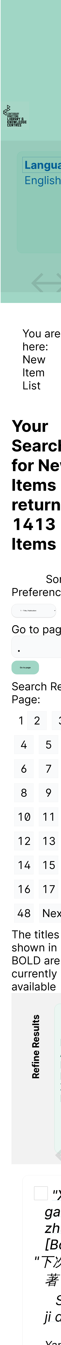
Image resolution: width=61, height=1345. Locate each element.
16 (24, 889)
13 (49, 840)
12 (24, 840)
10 (24, 816)
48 (24, 913)
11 (49, 816)
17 (49, 889)
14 (24, 865)
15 (49, 865)
